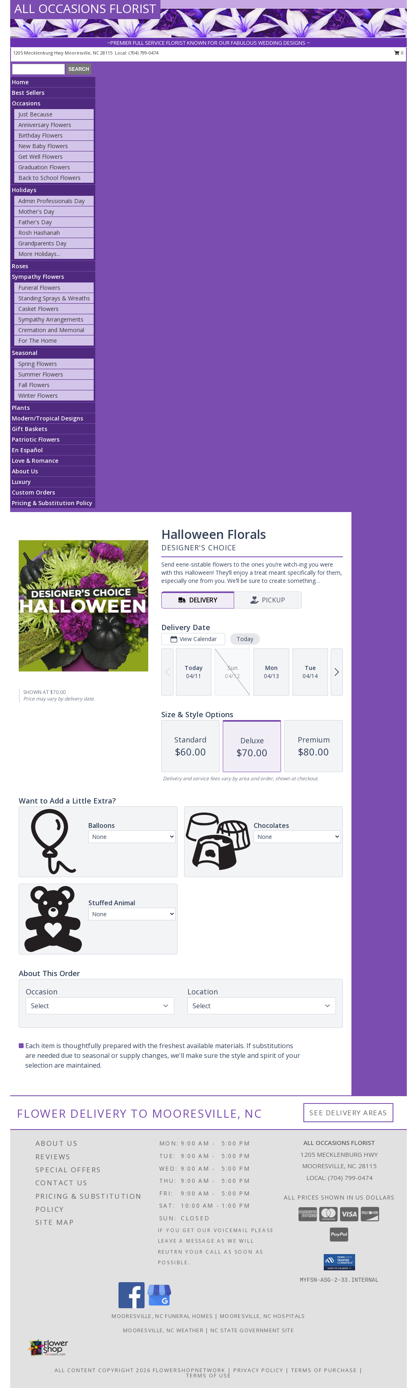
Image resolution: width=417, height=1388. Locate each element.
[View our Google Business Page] (159, 1306)
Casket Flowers (38, 309)
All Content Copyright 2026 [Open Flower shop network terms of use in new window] (103, 1370)
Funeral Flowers (39, 287)
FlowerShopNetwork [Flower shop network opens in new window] (189, 1370)
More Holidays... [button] (39, 254)
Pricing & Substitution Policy (52, 503)
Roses (20, 266)
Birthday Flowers (40, 135)
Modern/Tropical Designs (47, 418)
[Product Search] (38, 69)
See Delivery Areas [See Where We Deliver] (348, 1112)
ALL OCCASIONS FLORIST (85, 8)
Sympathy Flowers (38, 276)
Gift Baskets (29, 429)
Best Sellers (28, 92)
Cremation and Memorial (51, 330)
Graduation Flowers (44, 167)
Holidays (24, 190)
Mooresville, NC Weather (163, 1330)
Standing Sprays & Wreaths (54, 298)
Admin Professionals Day (51, 201)
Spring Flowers (37, 364)
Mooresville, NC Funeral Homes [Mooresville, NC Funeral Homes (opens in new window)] (162, 1316)
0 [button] (399, 53)
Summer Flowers (40, 374)
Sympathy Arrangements (50, 319)
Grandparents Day (42, 243)
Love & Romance (35, 460)
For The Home (37, 340)
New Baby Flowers (43, 146)
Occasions (26, 103)
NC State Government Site (252, 1330)
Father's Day (35, 222)
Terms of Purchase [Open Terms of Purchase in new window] (324, 1370)
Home (20, 82)
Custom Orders (33, 492)
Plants (21, 408)
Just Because (35, 114)
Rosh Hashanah (39, 232)
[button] (339, 1262)
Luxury (21, 482)
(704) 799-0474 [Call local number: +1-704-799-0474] (143, 53)
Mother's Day (36, 211)
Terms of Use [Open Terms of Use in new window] (208, 1375)
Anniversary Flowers (44, 125)
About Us (25, 471)
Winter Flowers (38, 395)
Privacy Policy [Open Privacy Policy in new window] (258, 1370)
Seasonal (24, 353)
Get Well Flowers (40, 156)
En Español (27, 450)
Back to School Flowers (49, 178)
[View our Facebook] (132, 1306)
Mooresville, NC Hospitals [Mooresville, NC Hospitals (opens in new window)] (262, 1316)
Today (245, 639)
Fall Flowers (34, 385)
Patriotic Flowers (35, 439)
